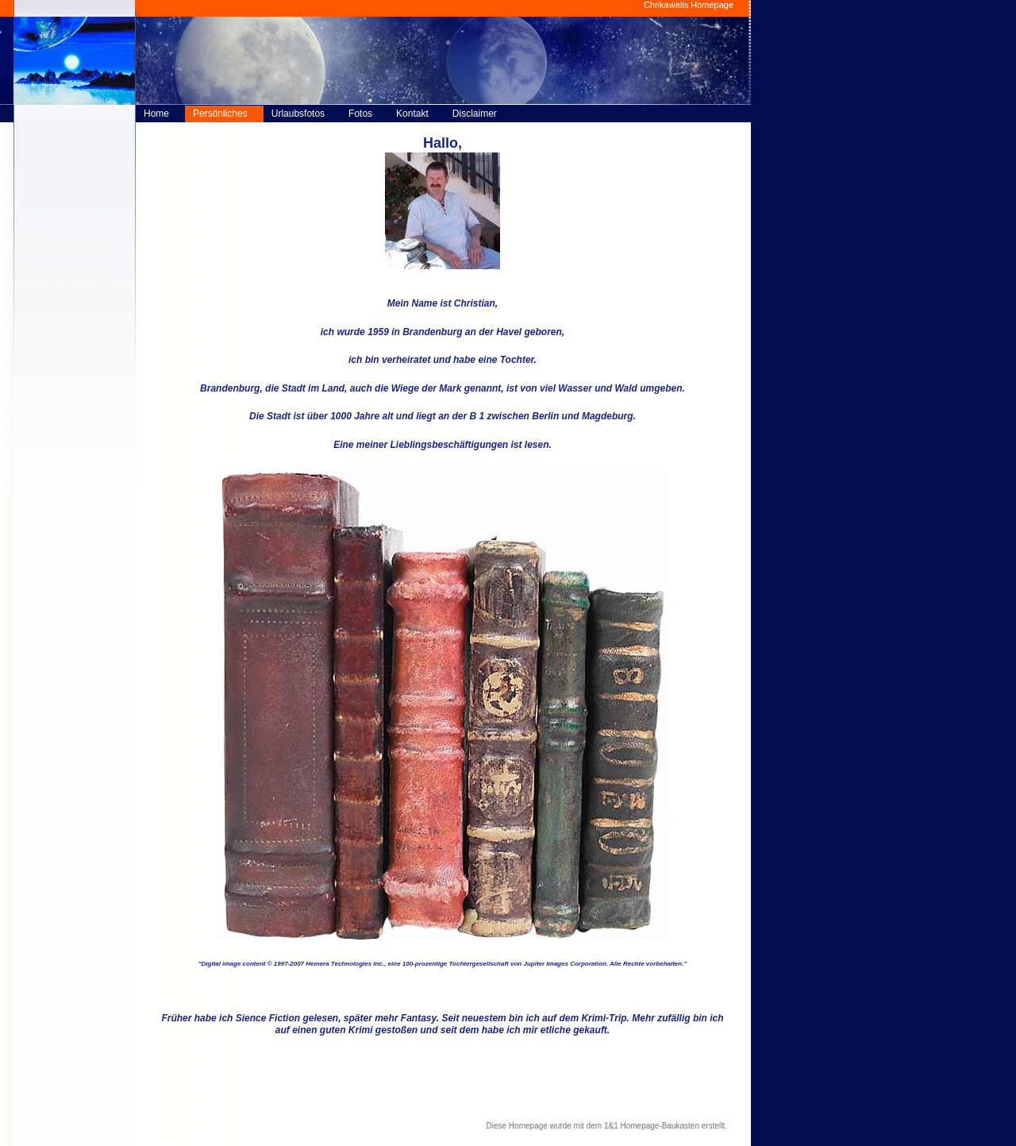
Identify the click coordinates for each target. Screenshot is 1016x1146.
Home (156, 113)
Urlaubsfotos (298, 113)
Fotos (360, 113)
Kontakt (412, 113)
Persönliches (220, 113)
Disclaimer (474, 113)
